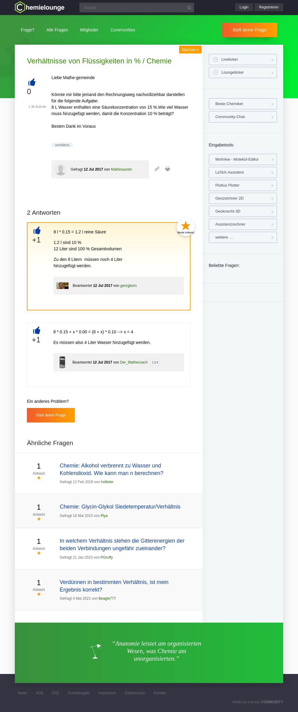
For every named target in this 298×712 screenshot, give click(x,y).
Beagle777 (107, 598)
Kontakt (160, 693)
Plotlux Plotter (227, 185)
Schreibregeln (79, 693)
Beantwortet (82, 286)
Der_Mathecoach (134, 362)
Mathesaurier (121, 169)
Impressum (107, 693)
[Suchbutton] (189, 7)
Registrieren (269, 7)
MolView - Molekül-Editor (237, 159)
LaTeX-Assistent (229, 172)
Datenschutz (135, 693)
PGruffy (107, 557)
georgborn (128, 286)
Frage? (27, 29)
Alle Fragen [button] (57, 29)
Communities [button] (123, 29)
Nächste (190, 50)
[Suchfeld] (136, 7)
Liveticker (229, 59)
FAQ (55, 693)
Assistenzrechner (230, 224)
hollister (107, 482)
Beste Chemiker (229, 103)
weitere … (224, 237)
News (22, 693)
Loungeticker (232, 72)
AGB (39, 693)
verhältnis (62, 145)
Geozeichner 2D (229, 198)
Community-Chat (230, 116)
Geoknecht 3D (227, 211)
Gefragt (77, 169)
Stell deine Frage (249, 29)
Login (244, 7)
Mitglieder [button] (89, 29)
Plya (104, 516)
